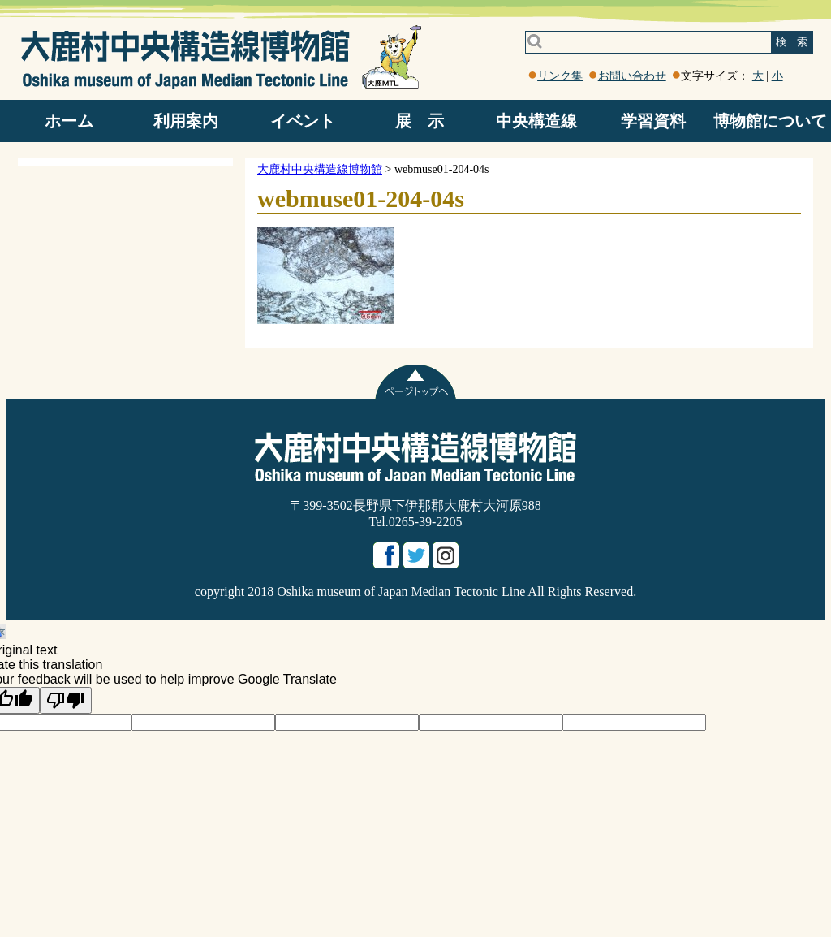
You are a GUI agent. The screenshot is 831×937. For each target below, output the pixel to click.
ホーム (69, 121)
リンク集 (560, 76)
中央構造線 (536, 121)
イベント (302, 121)
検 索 (791, 42)
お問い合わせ (632, 76)
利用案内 (185, 121)
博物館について (770, 121)
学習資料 (653, 121)
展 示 (419, 121)
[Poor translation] (66, 700)
